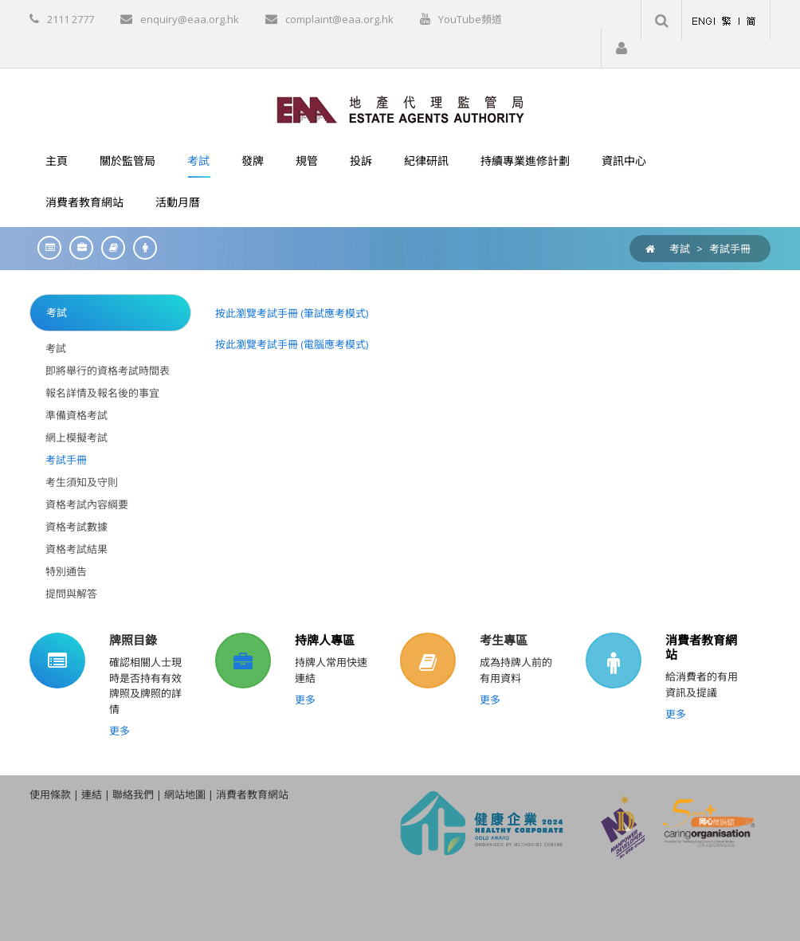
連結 (91, 794)
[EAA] (400, 108)
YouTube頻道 (470, 19)
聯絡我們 (133, 794)
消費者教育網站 (701, 647)
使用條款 (50, 794)
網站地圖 (185, 794)
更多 (119, 730)
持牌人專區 (325, 640)
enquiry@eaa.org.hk (189, 19)
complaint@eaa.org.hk (339, 19)
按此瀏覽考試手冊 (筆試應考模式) (291, 313)
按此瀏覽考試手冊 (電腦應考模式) (291, 344)
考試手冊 (730, 248)
